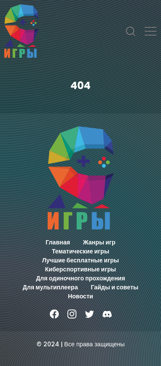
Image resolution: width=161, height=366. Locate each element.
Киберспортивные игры (80, 269)
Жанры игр (99, 242)
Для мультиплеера (50, 287)
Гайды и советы (114, 287)
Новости (80, 296)
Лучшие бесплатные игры (80, 260)
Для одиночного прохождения (80, 278)
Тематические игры (80, 251)
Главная (58, 242)
